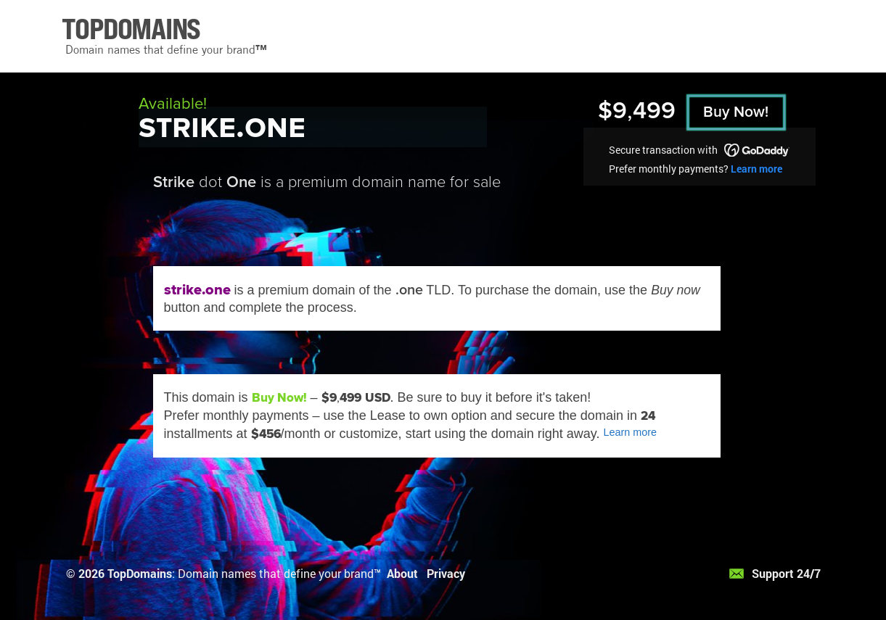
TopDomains (139, 573)
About (402, 573)
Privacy (446, 573)
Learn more (756, 168)
